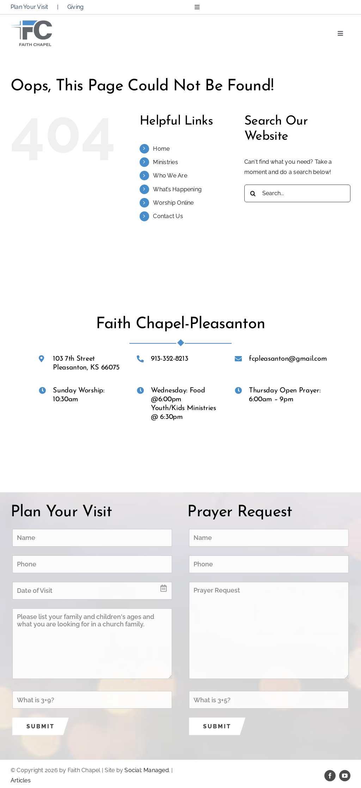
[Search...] (297, 193)
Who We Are (170, 175)
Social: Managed (146, 770)
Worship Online (173, 202)
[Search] (253, 193)
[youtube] (344, 775)
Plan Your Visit (29, 7)
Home (161, 148)
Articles (21, 780)
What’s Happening (177, 189)
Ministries (165, 162)
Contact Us (168, 216)
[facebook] (330, 775)
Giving (75, 7)
